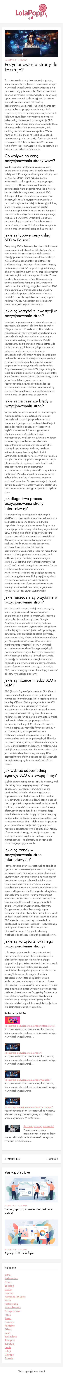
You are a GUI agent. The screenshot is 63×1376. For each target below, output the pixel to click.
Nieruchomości (13, 1307)
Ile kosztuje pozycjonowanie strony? (23, 1053)
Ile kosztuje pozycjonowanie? (38, 1126)
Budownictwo (11, 1278)
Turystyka (9, 1344)
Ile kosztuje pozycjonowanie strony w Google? (29, 1107)
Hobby (8, 1289)
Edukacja (9, 1286)
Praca (8, 1315)
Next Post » (52, 1159)
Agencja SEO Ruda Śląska (19, 1253)
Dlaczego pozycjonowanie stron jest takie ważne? (28, 1211)
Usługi (8, 1351)
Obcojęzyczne (12, 1311)
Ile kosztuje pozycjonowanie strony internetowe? (30, 1026)
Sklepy (8, 1329)
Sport (7, 1333)
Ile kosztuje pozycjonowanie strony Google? (27, 1080)
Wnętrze (9, 1355)
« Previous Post (12, 1159)
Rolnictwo (10, 1325)
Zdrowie (9, 1358)
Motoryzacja (11, 1304)
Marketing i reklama (16, 60)
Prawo (8, 1318)
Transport (10, 1340)
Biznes (8, 1275)
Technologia (11, 1336)
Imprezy (9, 1293)
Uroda (8, 1347)
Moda (8, 1300)
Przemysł (9, 1322)
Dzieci (8, 1282)
